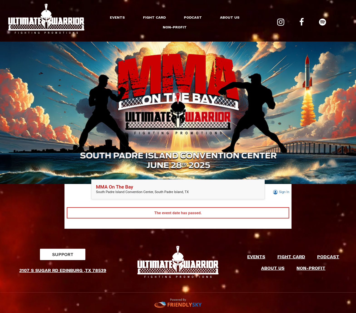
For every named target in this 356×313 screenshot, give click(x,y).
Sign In (280, 192)
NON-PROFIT (175, 27)
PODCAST (193, 17)
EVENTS (117, 17)
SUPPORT (62, 254)
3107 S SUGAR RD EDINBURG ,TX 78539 (62, 270)
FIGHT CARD (154, 17)
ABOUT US (230, 17)
